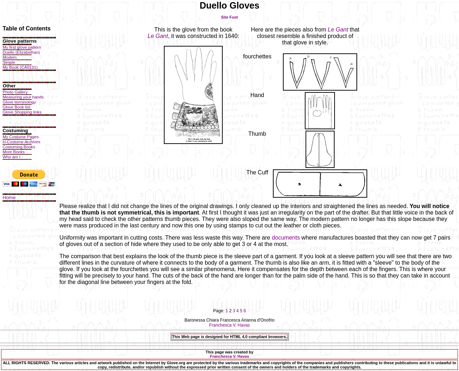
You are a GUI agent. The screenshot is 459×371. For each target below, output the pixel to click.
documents (286, 238)
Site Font (229, 17)
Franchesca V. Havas (229, 325)
